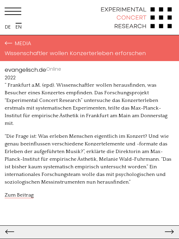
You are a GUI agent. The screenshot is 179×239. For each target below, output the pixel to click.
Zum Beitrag (19, 195)
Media (18, 43)
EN (19, 27)
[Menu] (13, 13)
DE (8, 27)
